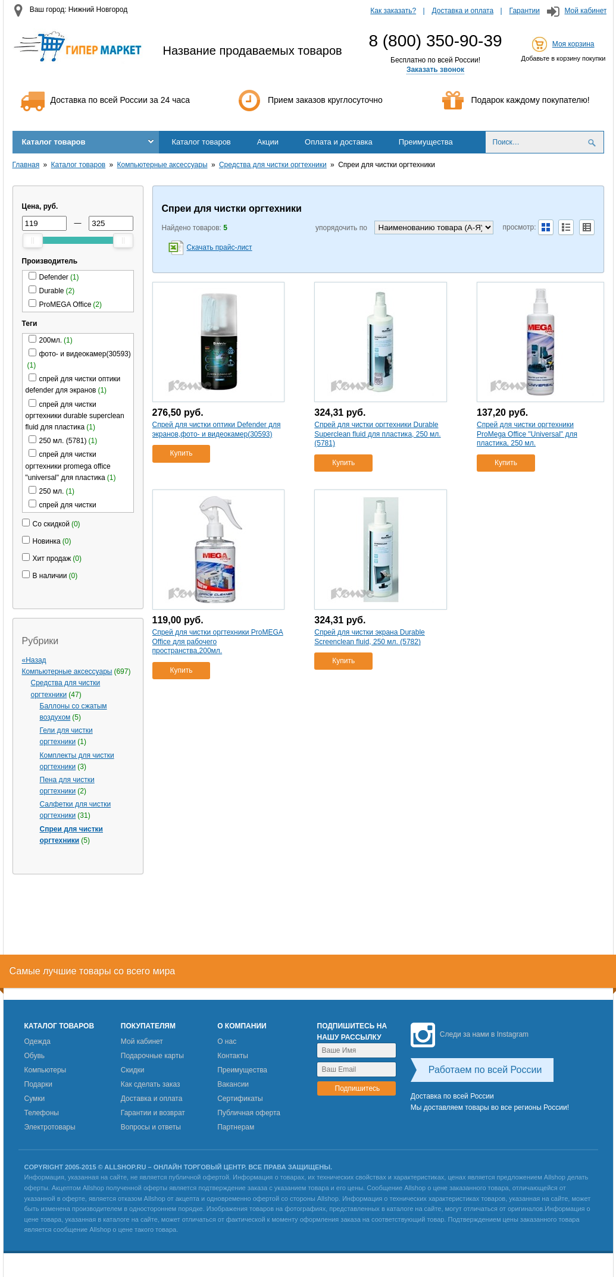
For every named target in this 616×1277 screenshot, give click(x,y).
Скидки (133, 1070)
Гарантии (524, 11)
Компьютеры (45, 1070)
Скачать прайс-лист (219, 247)
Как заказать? (393, 11)
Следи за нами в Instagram (470, 1034)
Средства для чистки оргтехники (273, 165)
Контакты (232, 1056)
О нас (226, 1041)
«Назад (34, 660)
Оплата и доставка (339, 141)
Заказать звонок (435, 69)
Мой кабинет (585, 11)
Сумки (34, 1098)
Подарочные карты (152, 1056)
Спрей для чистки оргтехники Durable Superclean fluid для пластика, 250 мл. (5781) (377, 434)
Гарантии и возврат (153, 1113)
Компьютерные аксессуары (162, 165)
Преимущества (426, 141)
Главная (26, 165)
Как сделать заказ (150, 1084)
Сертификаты (240, 1098)
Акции (268, 141)
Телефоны (41, 1113)
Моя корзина (573, 44)
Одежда (37, 1041)
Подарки (38, 1084)
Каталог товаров (54, 141)
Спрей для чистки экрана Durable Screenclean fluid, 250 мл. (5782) (369, 637)
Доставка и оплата (463, 11)
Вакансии (233, 1084)
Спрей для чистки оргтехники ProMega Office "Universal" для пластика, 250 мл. (527, 434)
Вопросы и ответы (151, 1127)
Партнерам (235, 1127)
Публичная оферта (248, 1113)
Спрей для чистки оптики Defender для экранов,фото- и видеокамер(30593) (216, 429)
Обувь (34, 1056)
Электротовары (50, 1127)
